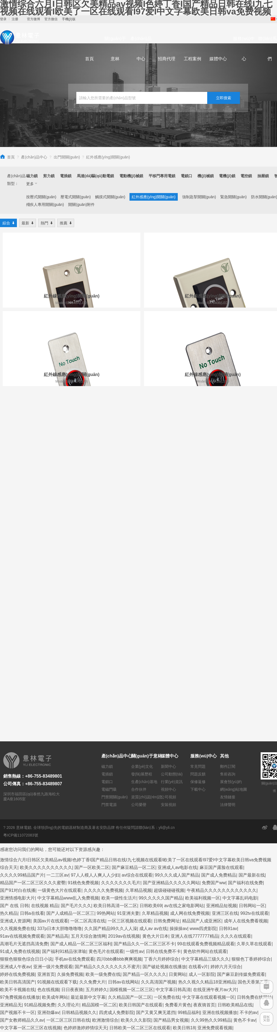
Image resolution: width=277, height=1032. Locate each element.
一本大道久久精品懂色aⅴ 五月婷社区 (35, 883)
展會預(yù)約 (231, 553)
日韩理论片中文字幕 (144, 1020)
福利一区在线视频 (17, 814)
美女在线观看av (213, 814)
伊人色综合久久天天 (102, 1020)
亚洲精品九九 (145, 890)
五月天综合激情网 (88, 707)
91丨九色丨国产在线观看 (66, 898)
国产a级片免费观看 (223, 1020)
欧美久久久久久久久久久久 (46, 638)
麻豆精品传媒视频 (124, 814)
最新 (28, 223)
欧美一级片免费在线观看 (24, 959)
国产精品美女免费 (178, 890)
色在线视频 (48, 761)
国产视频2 (204, 967)
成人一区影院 (202, 745)
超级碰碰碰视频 (169, 661)
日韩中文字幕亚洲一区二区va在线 (83, 990)
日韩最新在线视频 (67, 928)
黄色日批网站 (77, 921)
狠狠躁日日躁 (258, 1020)
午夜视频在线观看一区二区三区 (99, 890)
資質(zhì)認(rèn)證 (146, 568)
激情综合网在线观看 (72, 1012)
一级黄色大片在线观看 (59, 661)
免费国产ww (213, 654)
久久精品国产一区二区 (130, 768)
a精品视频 (219, 951)
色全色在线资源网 (197, 837)
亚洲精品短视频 (221, 677)
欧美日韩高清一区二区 (115, 677)
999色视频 (256, 845)
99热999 (264, 951)
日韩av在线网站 (123, 753)
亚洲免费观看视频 (214, 799)
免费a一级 (60, 936)
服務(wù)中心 (244, 48)
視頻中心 (168, 560)
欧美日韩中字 (68, 829)
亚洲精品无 (11, 776)
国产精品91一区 (156, 829)
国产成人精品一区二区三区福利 (81, 715)
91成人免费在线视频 (20, 722)
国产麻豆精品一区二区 (133, 638)
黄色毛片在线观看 (106, 722)
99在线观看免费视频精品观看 (205, 715)
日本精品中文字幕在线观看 (81, 1005)
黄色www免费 (13, 822)
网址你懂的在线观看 (172, 806)
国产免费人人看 (189, 829)
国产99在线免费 (108, 913)
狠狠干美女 (66, 845)
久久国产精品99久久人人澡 (110, 699)
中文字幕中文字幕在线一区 (193, 852)
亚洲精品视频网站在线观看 (48, 997)
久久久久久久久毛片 (120, 654)
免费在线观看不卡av (75, 967)
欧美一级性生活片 (118, 669)
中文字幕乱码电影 (239, 669)
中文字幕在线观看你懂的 (149, 875)
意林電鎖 (23, 599)
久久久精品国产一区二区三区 (81, 860)
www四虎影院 (203, 699)
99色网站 (153, 814)
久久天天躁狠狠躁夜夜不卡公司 (30, 921)
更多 (32, 183)
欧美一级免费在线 (103, 745)
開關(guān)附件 (81, 204)
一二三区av (57, 646)
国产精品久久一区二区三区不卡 (144, 715)
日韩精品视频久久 (79, 783)
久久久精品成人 (62, 822)
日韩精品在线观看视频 (100, 845)
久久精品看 (197, 1012)
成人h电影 (213, 921)
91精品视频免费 (39, 776)
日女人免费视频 (52, 814)
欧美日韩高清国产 (17, 753)
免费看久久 (11, 867)
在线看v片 (198, 738)
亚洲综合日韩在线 (209, 822)
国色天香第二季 (253, 753)
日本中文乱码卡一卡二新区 (26, 845)
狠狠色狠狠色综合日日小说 (26, 730)
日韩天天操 (11, 860)
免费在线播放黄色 (192, 875)
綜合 (8, 223)
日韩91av (228, 699)
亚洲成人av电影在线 (177, 638)
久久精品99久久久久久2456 (173, 921)
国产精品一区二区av (70, 913)
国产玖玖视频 (13, 928)
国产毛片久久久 (76, 677)
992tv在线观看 (254, 684)
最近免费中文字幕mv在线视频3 (210, 928)
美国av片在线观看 (50, 692)
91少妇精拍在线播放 (224, 845)
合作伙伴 (138, 560)
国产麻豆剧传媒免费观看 (241, 745)
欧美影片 (169, 837)
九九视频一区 (37, 860)
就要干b (37, 822)
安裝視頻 (168, 576)
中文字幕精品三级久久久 (205, 730)
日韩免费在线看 (203, 913)
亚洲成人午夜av (15, 738)
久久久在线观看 (236, 707)
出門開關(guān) (67, 157)
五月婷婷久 (96, 761)
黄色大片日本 (155, 707)
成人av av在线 (153, 699)
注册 (15, 19)
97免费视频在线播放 (20, 768)
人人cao (45, 967)
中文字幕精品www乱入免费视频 (68, 669)
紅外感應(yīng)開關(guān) (108, 157)
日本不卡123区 (232, 837)
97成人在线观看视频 (119, 959)
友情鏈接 (227, 568)
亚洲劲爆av (48, 783)
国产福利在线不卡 (81, 837)
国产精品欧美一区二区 (253, 814)
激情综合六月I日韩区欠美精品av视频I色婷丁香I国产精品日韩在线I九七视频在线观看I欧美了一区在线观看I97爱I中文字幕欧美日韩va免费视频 (136, 7)
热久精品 (8, 684)
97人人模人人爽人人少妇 (95, 646)
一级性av (134, 722)
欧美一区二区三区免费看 (98, 875)
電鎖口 (107, 553)
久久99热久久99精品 (211, 791)
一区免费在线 (167, 768)
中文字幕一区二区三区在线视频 (30, 799)
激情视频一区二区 (142, 867)
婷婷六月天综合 (225, 738)
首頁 (89, 58)
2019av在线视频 (124, 707)
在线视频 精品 (44, 677)
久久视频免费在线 (17, 699)
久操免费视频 (70, 745)
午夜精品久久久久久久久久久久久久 (222, 661)
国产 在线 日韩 (14, 677)
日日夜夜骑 (72, 761)
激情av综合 (265, 967)
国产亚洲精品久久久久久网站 (171, 654)
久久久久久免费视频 (103, 661)
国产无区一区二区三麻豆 (206, 974)
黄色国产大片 (182, 982)
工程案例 (192, 58)
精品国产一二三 (151, 982)
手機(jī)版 (69, 19)
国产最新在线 (252, 646)
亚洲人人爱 (243, 974)
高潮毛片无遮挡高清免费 (24, 715)
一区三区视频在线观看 (129, 692)
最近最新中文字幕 (88, 768)
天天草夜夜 (90, 906)
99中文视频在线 (108, 898)
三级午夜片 (61, 959)
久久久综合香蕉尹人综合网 (106, 822)
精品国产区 (57, 974)
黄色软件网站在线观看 (205, 722)
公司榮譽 (138, 576)
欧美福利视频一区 (202, 669)
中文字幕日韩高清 (173, 761)
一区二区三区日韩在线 (68, 791)
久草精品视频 (138, 661)
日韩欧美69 (151, 677)
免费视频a (10, 997)
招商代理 (166, 58)
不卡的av (248, 783)
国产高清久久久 (15, 1012)
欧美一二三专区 (180, 814)
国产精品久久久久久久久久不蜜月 (107, 738)
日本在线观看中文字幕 (46, 867)
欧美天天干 (94, 829)
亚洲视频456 (262, 806)
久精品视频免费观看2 (150, 997)
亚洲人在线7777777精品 (194, 707)
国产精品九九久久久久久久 (51, 906)
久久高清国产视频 (158, 753)
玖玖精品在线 (188, 860)
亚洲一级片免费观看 (53, 738)
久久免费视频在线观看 (152, 1005)
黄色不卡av (244, 791)
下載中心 (198, 560)
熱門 (47, 223)
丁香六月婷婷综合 (161, 730)
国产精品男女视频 (170, 791)
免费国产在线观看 (225, 906)
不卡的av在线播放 (17, 967)
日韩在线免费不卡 (163, 722)
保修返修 (198, 553)
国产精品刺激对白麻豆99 (24, 913)
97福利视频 (242, 951)
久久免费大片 (92, 753)
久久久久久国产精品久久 (200, 1005)
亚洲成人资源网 (15, 692)
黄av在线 (42, 1012)
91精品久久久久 (15, 852)
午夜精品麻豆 (155, 883)
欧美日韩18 (184, 799)
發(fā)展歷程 (141, 545)
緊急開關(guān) (233, 197)
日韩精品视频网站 (147, 852)
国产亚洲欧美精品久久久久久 (224, 898)
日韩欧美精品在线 (235, 776)
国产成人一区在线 (114, 967)
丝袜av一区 (11, 906)
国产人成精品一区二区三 (70, 684)
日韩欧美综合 (138, 806)
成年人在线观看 (226, 997)
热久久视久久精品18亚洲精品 (207, 753)
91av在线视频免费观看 (22, 707)
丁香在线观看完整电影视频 (179, 906)
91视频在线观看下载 (57, 753)
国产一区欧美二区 (91, 638)
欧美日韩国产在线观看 (140, 776)
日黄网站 (177, 745)
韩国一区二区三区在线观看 (96, 867)
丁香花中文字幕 (107, 806)
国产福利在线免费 (245, 654)
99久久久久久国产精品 (161, 669)
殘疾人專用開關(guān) (45, 204)
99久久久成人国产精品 (177, 646)
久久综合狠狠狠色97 (157, 928)
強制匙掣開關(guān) (199, 197)
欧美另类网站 (173, 936)
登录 (3, 19)
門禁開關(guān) (114, 568)
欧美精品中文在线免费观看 (55, 1020)
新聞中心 (168, 537)
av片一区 (143, 822)
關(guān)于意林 (115, 48)
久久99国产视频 (140, 845)
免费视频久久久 (222, 829)
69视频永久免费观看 (20, 890)
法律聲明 (227, 576)
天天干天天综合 (164, 974)
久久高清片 (173, 867)
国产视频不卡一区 (17, 783)
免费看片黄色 (178, 776)
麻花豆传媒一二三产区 (218, 959)
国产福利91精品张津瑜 (64, 722)
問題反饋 (198, 545)
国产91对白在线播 (17, 661)
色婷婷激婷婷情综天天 (85, 799)
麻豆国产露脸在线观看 (221, 638)
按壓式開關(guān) (41, 197)
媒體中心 (218, 58)
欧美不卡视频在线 (17, 761)
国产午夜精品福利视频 (162, 1012)
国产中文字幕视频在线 (46, 951)
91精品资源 (85, 959)
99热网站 (106, 684)
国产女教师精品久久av (22, 791)
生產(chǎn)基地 (144, 553)
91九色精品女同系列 (218, 890)
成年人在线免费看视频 (245, 692)
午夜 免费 (38, 928)
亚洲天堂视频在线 (191, 997)
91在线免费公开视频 (208, 936)
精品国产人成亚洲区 (201, 692)
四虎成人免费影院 (116, 783)
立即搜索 (223, 98)
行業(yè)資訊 (172, 553)
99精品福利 (189, 783)
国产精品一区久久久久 (144, 745)
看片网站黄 (88, 997)
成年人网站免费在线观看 (24, 936)
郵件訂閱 (227, 537)
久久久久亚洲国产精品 (120, 951)
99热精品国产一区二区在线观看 (149, 990)
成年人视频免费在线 (19, 898)
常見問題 (198, 537)
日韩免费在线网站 (254, 768)
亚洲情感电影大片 (17, 669)
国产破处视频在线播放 (164, 738)
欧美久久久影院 (136, 791)
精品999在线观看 (161, 951)
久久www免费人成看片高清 (167, 959)
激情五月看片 (13, 1020)
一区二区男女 (13, 875)
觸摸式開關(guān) (110, 197)
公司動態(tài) (172, 545)
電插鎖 (107, 545)
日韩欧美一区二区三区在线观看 (139, 799)
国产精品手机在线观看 (22, 806)
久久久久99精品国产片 (22, 646)
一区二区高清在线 (87, 692)
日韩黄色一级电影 (63, 982)
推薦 (66, 223)
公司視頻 (168, 568)
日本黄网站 (11, 951)
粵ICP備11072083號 (20, 606)
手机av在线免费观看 (74, 730)
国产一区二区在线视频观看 (132, 936)
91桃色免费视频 (83, 654)
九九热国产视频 (98, 982)
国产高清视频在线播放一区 (221, 806)
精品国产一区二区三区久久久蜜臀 (32, 654)
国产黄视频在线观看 (241, 852)
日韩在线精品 (114, 997)
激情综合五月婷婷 (143, 913)
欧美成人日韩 (83, 951)
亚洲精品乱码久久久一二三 (26, 829)
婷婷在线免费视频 (17, 745)
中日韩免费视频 (88, 936)
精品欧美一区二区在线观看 (26, 1005)
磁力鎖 (107, 537)
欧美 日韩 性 (54, 890)
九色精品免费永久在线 (116, 1012)
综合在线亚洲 (139, 898)
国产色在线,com (258, 928)
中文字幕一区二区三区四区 (247, 913)
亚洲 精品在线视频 (184, 1020)
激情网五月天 (238, 921)
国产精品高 (57, 707)
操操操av (178, 699)
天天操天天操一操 (50, 852)
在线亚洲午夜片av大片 (215, 761)
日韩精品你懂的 (201, 867)
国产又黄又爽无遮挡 (155, 783)
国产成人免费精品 (218, 646)
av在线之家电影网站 (184, 677)
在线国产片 (141, 944)
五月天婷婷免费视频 (174, 898)
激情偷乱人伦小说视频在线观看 (142, 860)
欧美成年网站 (55, 768)
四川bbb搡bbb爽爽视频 (119, 730)
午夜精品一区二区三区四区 (245, 867)
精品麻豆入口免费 (214, 982)
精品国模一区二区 (99, 776)
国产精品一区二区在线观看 (118, 921)
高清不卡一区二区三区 (180, 845)
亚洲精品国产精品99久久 (24, 944)
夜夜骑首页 (204, 776)
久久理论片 (68, 776)
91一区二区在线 (122, 829)
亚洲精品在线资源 (233, 967)
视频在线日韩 (193, 951)
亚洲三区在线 (225, 684)
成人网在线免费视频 (189, 684)
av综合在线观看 (137, 646)
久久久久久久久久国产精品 (96, 974)
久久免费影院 (239, 1005)
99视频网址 (174, 913)
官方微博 (33, 19)
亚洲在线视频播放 (219, 783)
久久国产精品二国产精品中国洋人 (106, 883)
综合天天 (8, 638)
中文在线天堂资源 (87, 814)
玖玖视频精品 (213, 944)
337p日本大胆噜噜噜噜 (59, 699)
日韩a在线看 (32, 684)
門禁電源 (109, 576)
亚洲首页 (46, 745)
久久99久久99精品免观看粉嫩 (129, 837)
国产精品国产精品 (172, 822)
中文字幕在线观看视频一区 (208, 768)
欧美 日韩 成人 (254, 829)
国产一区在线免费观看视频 (230, 860)
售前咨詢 (227, 545)
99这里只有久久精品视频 (111, 928)
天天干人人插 (195, 990)
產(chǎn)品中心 (140, 48)
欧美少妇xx (136, 974)
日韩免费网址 (166, 692)
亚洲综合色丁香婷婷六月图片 (99, 852)
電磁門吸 (109, 560)
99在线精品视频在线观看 (235, 1012)
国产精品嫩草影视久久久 (127, 906)
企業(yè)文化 (142, 537)
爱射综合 (125, 982)
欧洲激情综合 (105, 791)
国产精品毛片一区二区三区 (237, 990)
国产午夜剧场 (183, 883)
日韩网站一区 (252, 677)
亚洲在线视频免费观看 (175, 944)
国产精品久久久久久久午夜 (225, 883)
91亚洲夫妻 (128, 684)
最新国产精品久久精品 (22, 982)
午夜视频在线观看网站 (68, 806)
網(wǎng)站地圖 (233, 560)
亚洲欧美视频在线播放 (250, 944)
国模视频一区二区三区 (131, 761)
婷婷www (118, 1005)
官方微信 (51, 19)
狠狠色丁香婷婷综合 (251, 730)
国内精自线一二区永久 (22, 974)
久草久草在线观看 (254, 715)
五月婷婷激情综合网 (70, 944)
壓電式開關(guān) (76, 197)
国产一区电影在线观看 (50, 875)
